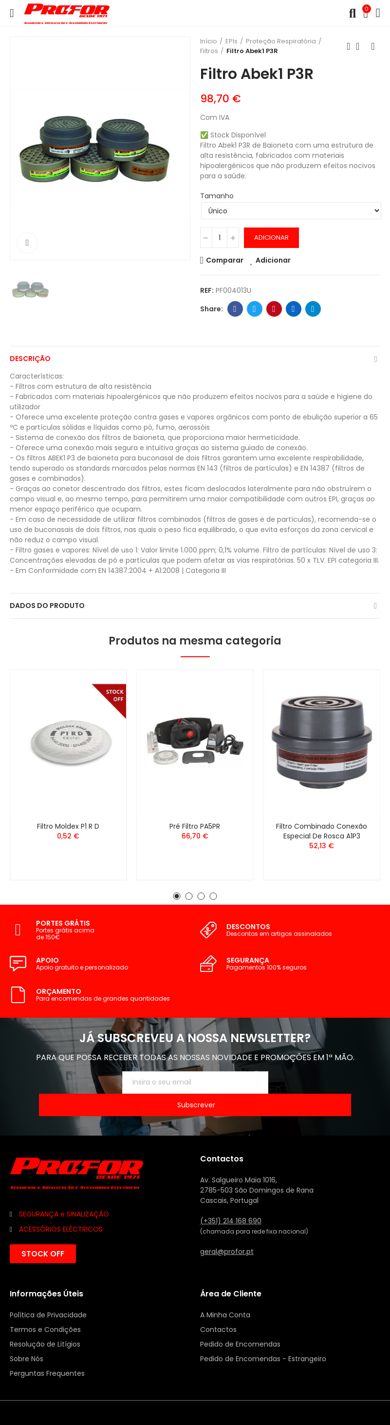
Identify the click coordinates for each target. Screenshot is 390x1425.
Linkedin (293, 309)
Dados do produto (47, 605)
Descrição (30, 358)
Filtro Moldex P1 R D (68, 826)
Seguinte (373, 46)
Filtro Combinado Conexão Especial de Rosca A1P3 (321, 831)
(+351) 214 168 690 (230, 1198)
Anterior (348, 46)
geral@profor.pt (227, 1229)
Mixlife (104, 1390)
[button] (177, 896)
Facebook (235, 309)
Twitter (254, 309)
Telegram (313, 309)
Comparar (224, 260)
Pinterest (274, 309)
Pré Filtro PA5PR (194, 826)
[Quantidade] (219, 238)
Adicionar (271, 237)
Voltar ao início (361, 46)
